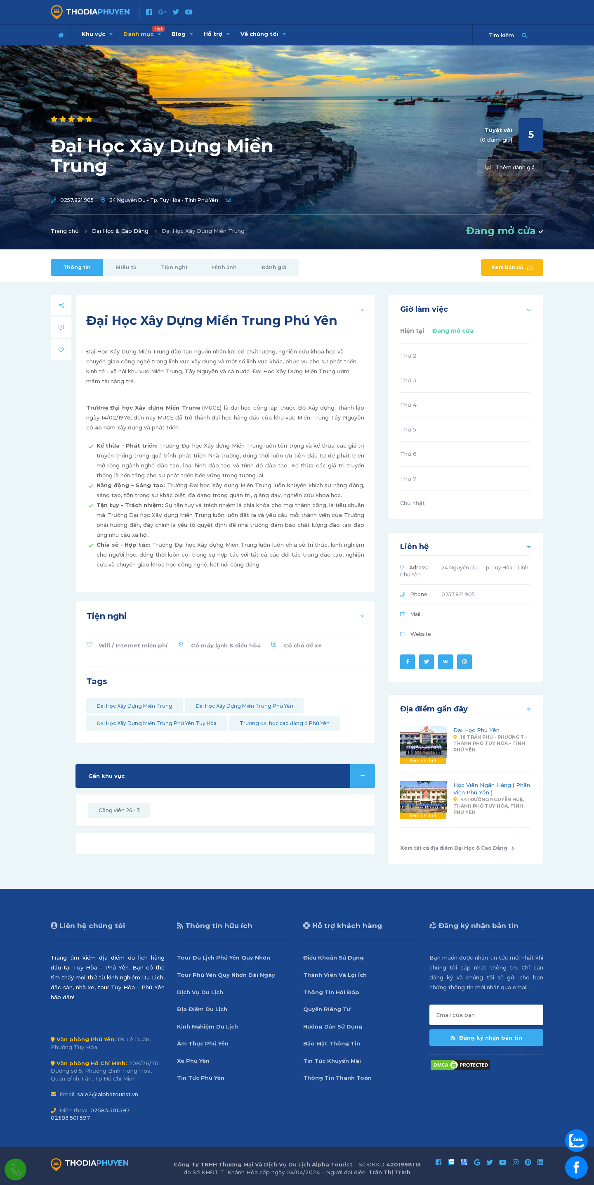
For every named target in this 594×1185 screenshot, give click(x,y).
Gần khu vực (231, 776)
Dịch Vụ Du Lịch (200, 992)
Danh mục (144, 31)
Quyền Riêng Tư (327, 1009)
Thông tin (77, 267)
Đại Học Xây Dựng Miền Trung (134, 706)
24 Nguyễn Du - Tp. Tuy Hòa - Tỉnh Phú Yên (163, 200)
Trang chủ (65, 231)
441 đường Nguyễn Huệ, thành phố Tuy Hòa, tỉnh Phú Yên (488, 805)
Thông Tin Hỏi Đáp (331, 992)
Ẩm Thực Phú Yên (203, 1043)
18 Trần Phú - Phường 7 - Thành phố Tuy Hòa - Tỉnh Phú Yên (490, 743)
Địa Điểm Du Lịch (202, 1009)
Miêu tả (126, 267)
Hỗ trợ (217, 34)
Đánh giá (274, 267)
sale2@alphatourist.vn (107, 1094)
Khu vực (97, 34)
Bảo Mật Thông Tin (331, 1043)
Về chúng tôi (263, 34)
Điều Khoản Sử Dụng (333, 957)
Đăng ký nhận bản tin (486, 1037)
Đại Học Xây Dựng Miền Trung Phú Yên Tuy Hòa (157, 723)
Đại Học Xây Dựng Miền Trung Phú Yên (244, 706)
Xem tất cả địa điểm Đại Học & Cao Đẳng (457, 848)
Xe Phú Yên (193, 1060)
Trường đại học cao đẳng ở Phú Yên (285, 723)
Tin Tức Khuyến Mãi (332, 1060)
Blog (182, 34)
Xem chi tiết (422, 760)
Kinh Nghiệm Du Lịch (207, 1026)
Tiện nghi (174, 267)
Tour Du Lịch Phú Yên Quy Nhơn (223, 957)
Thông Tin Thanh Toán (337, 1077)
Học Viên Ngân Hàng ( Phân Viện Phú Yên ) (491, 789)
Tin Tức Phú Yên (200, 1077)
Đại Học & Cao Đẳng (120, 231)
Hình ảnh (224, 267)
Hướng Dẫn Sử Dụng (333, 1026)
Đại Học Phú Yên (476, 730)
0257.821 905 (77, 200)
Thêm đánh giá (510, 167)
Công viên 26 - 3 (119, 810)
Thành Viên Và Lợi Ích (335, 975)
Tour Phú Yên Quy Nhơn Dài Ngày (226, 975)
